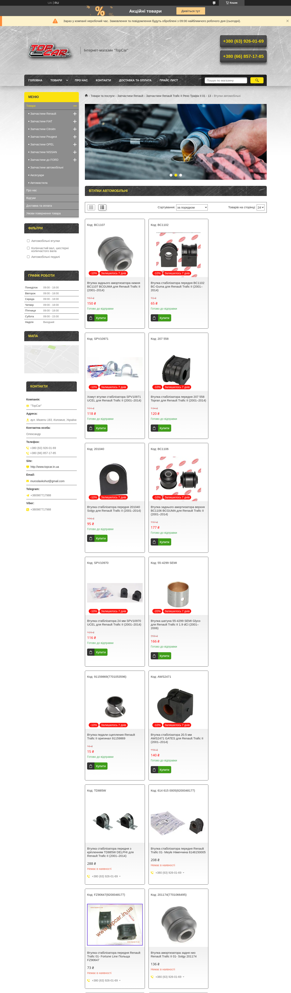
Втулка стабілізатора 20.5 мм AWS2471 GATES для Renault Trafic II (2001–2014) (113, 628)
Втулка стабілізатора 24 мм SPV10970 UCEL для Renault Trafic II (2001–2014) (112, 514)
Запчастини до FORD (44, 159)
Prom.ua (164, 904)
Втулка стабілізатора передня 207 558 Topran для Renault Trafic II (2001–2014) (114, 400)
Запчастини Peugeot (43, 136)
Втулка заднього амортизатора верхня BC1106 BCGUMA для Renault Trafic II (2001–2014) (237, 400)
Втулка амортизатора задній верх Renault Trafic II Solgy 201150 (234, 740)
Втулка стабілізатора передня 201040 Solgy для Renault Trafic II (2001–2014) (175, 400)
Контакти (103, 80)
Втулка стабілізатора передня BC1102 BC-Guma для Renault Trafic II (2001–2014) (176, 286)
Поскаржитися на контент (135, 908)
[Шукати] (257, 80)
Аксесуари (37, 175)
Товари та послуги (102, 95)
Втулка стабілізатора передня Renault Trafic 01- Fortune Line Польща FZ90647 (113, 742)
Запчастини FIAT (41, 121)
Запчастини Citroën (43, 129)
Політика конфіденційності (167, 908)
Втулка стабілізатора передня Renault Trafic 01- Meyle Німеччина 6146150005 (237, 628)
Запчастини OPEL (42, 144)
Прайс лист (169, 80)
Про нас (81, 80)
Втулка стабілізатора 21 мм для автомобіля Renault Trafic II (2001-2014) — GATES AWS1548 (172, 846)
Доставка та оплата (135, 80)
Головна (35, 80)
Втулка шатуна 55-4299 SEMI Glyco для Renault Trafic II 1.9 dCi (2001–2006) (174, 514)
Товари (56, 80)
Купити (101, 318)
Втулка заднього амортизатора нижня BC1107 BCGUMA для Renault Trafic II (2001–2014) (113, 286)
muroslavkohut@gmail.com (47, 481)
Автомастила (38, 182)
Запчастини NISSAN (43, 152)
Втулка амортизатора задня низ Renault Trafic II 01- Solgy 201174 (172, 740)
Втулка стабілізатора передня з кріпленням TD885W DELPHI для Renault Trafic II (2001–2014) (172, 628)
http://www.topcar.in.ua (45, 466)
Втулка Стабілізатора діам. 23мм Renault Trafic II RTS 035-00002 (110, 844)
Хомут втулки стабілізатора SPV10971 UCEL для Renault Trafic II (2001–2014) (236, 286)
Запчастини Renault (130, 95)
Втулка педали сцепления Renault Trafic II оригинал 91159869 (235, 512)
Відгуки (31, 198)
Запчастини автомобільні (46, 167)
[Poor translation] (14, 933)
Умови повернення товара (43, 213)
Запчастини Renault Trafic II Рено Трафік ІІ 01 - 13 (178, 95)
